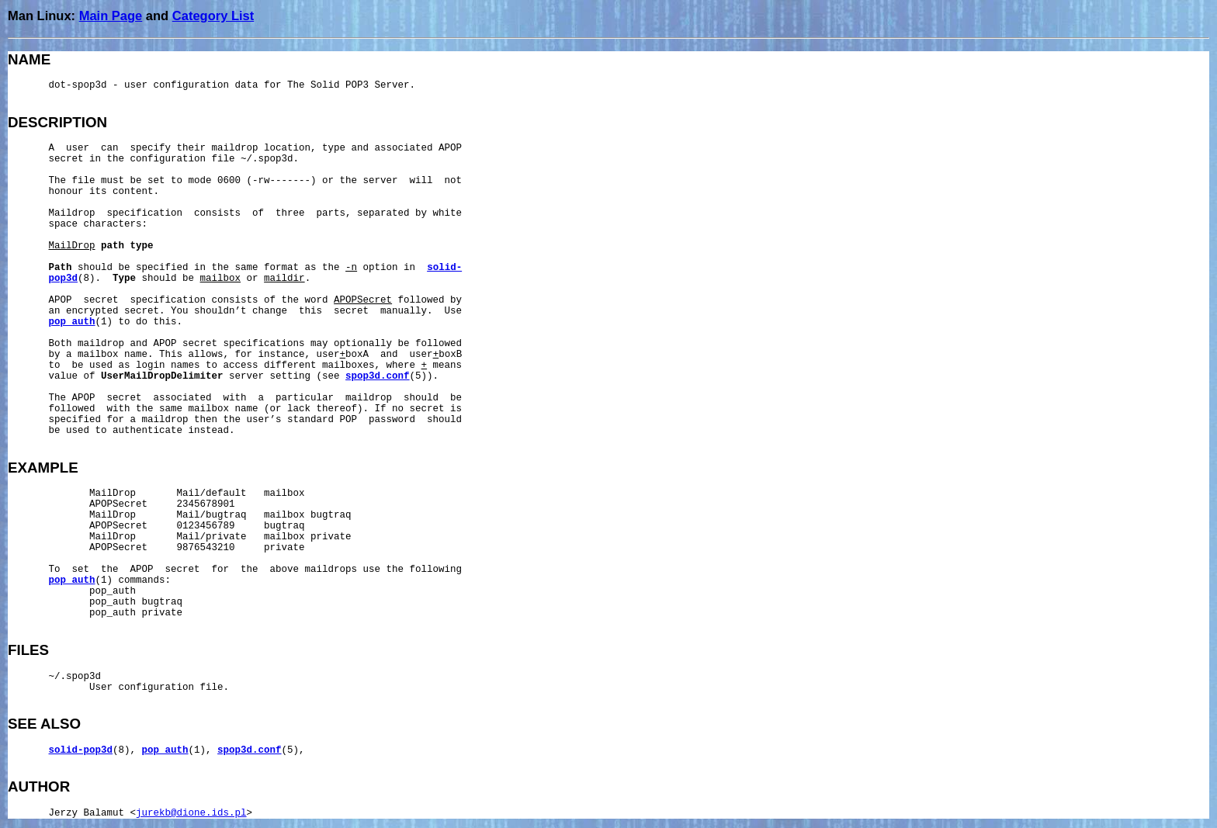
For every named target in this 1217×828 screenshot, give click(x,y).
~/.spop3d (75, 676)
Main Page (111, 16)
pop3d (63, 278)
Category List (213, 16)
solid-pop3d (81, 750)
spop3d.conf (377, 376)
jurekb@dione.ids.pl (191, 813)
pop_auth (72, 322)
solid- (444, 267)
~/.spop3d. (270, 159)
